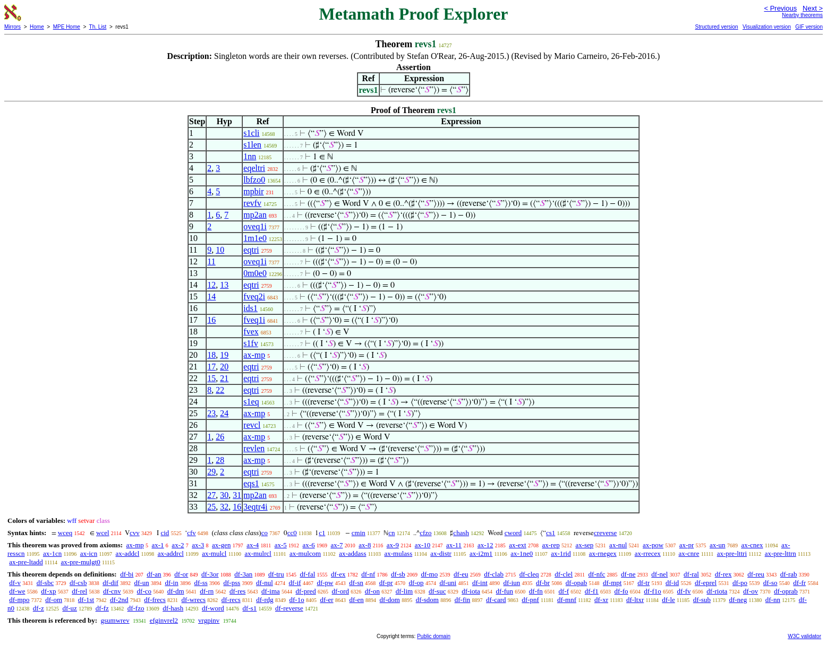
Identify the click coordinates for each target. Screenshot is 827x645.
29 (211, 471)
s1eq (251, 401)
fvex (250, 331)
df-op (415, 583)
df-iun (512, 583)
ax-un (718, 545)
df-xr (601, 600)
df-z (38, 608)
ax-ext (517, 545)
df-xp (48, 591)
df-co (144, 591)
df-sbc (45, 583)
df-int (480, 583)
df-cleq (529, 574)
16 (211, 319)
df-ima (270, 591)
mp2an (255, 214)
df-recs (231, 600)
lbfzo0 (254, 179)
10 (220, 249)
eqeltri (254, 168)
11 (211, 261)
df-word (213, 608)
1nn (249, 156)
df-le (668, 600)
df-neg (738, 600)
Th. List (98, 27)
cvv (135, 533)
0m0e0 (255, 273)
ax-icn (88, 553)
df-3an (243, 574)
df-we (17, 591)
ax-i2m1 (481, 553)
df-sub (702, 600)
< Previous (780, 8)
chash (461, 533)
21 (224, 378)
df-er (326, 600)
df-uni (447, 583)
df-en (356, 600)
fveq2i (254, 296)
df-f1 (592, 591)
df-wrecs (194, 600)
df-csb (78, 583)
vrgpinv (208, 620)
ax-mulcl (214, 553)
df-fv (684, 591)
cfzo (425, 533)
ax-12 (485, 545)
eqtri (251, 249)
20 (224, 366)
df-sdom (427, 600)
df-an (154, 574)
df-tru (276, 574)
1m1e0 (255, 238)
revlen (254, 448)
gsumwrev (114, 620)
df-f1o (652, 591)
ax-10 (423, 545)
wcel (102, 533)
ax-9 (393, 545)
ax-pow (653, 545)
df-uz (69, 608)
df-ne (628, 574)
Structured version (716, 27)
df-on (372, 591)
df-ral (691, 574)
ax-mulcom (305, 553)
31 (237, 495)
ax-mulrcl (257, 553)
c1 (322, 533)
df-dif (110, 583)
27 (211, 495)
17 (211, 366)
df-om (53, 600)
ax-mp (254, 354)
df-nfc (597, 574)
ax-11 (454, 545)
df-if (295, 583)
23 (211, 413)
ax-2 (178, 545)
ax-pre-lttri (732, 553)
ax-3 (198, 545)
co (264, 533)
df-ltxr (635, 600)
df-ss (200, 583)
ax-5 (281, 545)
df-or (181, 574)
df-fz (102, 608)
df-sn (356, 583)
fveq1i (254, 319)
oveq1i (255, 226)
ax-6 (309, 545)
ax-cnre (688, 553)
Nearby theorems (802, 15)
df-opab (576, 583)
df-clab (494, 574)
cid (164, 533)
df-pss (232, 583)
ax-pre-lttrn (780, 553)
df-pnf (530, 600)
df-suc (437, 591)
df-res (237, 591)
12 (211, 284)
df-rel (79, 591)
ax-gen (221, 545)
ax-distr (440, 553)
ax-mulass (398, 553)
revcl (251, 424)
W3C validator (804, 636)
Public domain (433, 636)
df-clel (564, 574)
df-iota (471, 591)
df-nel (659, 574)
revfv (252, 203)
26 (220, 436)
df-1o (296, 600)
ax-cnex (752, 545)
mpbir (253, 191)
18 (211, 354)
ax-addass (352, 553)
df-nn (772, 600)
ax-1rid (561, 553)
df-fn (536, 591)
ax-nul (618, 545)
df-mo (429, 574)
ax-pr (686, 545)
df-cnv (112, 591)
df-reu (755, 574)
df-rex (723, 574)
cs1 (550, 533)
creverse (605, 533)
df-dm (175, 591)
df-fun (505, 591)
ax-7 (336, 545)
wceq (65, 533)
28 (220, 460)
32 (224, 506)
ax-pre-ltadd (26, 562)
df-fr (799, 583)
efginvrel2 (164, 620)
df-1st (86, 600)
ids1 (250, 308)
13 (224, 284)
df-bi (126, 574)
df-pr (386, 583)
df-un (141, 583)
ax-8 (365, 545)
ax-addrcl (171, 553)
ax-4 (252, 545)
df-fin (463, 600)
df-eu (461, 574)
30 (224, 495)
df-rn (207, 591)
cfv (191, 533)
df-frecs (154, 600)
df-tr (643, 583)
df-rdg (265, 600)
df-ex (338, 574)
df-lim (404, 591)
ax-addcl (128, 553)
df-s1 (250, 608)
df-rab (788, 574)
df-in (171, 583)
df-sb (398, 574)
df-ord (340, 591)
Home (37, 27)
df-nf (368, 574)
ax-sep (584, 545)
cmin (358, 533)
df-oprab (786, 591)
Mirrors (12, 27)
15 (211, 378)
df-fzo (135, 608)
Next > (813, 8)
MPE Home (66, 27)
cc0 (292, 533)
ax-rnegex (603, 553)
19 (224, 354)
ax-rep (550, 545)
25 (211, 506)
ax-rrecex (648, 553)
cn (391, 533)
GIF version (809, 27)
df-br (543, 583)
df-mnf (566, 600)
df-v (15, 583)
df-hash (173, 608)
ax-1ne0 (521, 553)
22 (220, 389)
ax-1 (158, 545)
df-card (496, 600)
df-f (564, 591)
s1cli (251, 132)
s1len (252, 144)
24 (224, 413)
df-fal (307, 574)
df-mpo (19, 600)
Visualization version (767, 27)
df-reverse (289, 608)
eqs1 (251, 483)
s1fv (250, 343)
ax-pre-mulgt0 (80, 562)
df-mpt (612, 583)
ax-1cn (52, 553)
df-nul (264, 583)
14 (211, 296)
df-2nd (119, 600)
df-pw (325, 583)
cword (513, 533)
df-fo (621, 591)
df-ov (750, 591)
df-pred (306, 591)
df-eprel (706, 583)
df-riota (716, 591)
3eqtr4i (255, 506)
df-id (672, 583)
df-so (770, 583)
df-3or (210, 574)
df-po (739, 583)
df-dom (390, 600)
